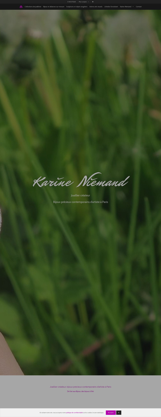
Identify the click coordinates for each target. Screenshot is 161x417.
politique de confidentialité (74, 412)
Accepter (111, 413)
